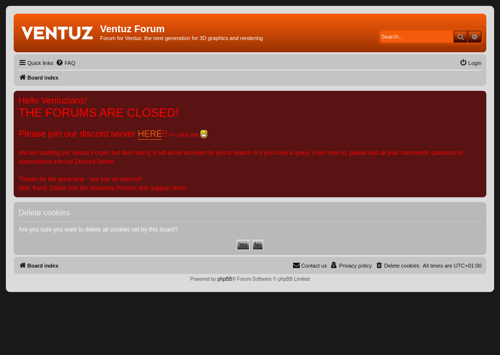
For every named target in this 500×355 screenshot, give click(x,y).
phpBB (224, 279)
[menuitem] (65, 63)
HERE (150, 134)
